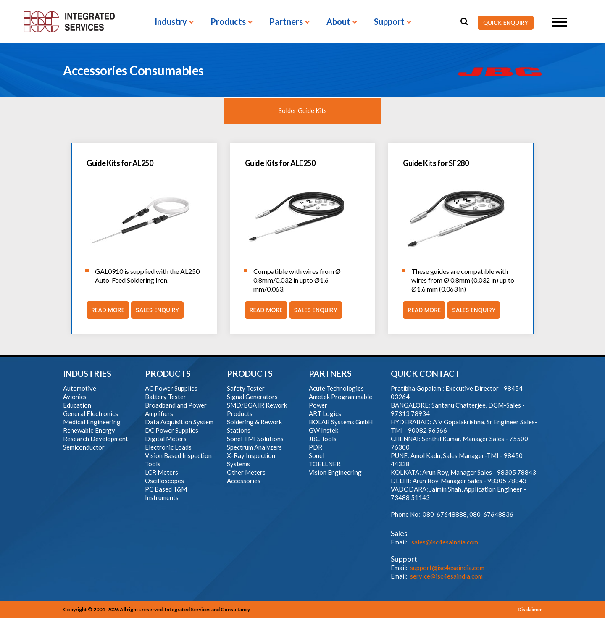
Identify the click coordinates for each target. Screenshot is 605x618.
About (338, 21)
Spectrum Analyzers (254, 447)
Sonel (316, 455)
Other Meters (246, 472)
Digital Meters (166, 438)
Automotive (79, 388)
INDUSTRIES (87, 373)
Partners (286, 21)
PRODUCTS (168, 373)
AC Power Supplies (171, 388)
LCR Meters (161, 472)
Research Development (95, 438)
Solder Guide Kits (303, 110)
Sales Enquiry (155, 310)
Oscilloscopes (164, 480)
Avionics (75, 396)
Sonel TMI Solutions (255, 438)
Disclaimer (530, 609)
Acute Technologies (336, 388)
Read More (105, 310)
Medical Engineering (92, 422)
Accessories (243, 480)
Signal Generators (252, 396)
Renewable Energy (89, 430)
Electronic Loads (168, 447)
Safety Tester (246, 388)
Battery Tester (165, 396)
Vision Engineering (335, 472)
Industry (171, 21)
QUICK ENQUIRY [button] (503, 22)
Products (228, 21)
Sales (399, 533)
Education (77, 405)
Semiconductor (84, 447)
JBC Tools (323, 438)
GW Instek (323, 430)
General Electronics (90, 413)
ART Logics (325, 413)
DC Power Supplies (171, 430)
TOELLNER (325, 464)
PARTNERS (330, 373)
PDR (315, 447)
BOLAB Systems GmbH (341, 422)
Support (389, 21)
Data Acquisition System (179, 422)
